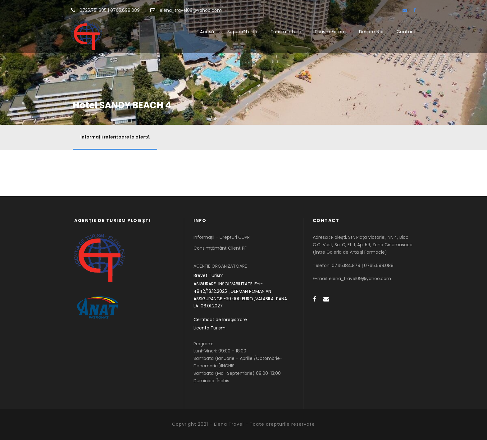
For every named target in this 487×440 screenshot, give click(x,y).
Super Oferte (242, 32)
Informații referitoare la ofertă (114, 137)
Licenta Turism (209, 328)
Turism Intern (286, 32)
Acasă (207, 32)
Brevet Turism (208, 275)
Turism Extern (330, 32)
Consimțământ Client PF (220, 248)
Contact (406, 32)
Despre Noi (371, 32)
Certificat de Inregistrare (220, 319)
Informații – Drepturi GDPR (221, 237)
